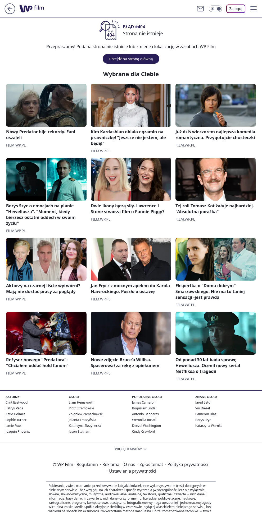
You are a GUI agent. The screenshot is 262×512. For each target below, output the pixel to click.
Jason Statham (79, 431)
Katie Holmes (15, 414)
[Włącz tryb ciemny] (215, 9)
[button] (253, 8)
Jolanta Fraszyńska (82, 420)
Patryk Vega (14, 408)
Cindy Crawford (143, 431)
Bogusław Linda (144, 408)
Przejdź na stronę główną (131, 58)
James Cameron (144, 402)
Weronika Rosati (144, 420)
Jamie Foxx (13, 425)
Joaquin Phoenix (18, 431)
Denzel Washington (146, 425)
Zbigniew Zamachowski (86, 414)
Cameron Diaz (205, 414)
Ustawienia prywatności (131, 471)
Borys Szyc (203, 420)
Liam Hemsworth (81, 402)
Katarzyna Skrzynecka (85, 425)
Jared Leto (202, 402)
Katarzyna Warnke (208, 425)
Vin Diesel (202, 408)
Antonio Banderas (145, 414)
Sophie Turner (16, 420)
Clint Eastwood (17, 402)
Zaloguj (235, 8)
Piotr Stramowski (81, 408)
